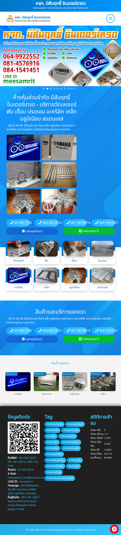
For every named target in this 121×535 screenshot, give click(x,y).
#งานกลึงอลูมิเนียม (55, 460)
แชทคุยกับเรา (32, 231)
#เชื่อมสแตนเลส (70, 430)
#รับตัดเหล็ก (52, 448)
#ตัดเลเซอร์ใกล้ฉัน (55, 466)
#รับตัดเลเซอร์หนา (71, 442)
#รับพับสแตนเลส (54, 424)
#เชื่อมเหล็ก (52, 442)
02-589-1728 (20, 222)
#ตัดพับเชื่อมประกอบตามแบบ (60, 478)
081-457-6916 (76, 222)
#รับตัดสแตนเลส (70, 448)
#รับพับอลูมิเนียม (74, 424)
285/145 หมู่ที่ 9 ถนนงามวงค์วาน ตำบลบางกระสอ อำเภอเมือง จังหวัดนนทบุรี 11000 (23, 503)
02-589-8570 (26, 470)
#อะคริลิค (51, 436)
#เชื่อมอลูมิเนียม (67, 436)
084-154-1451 (105, 222)
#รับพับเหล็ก (52, 430)
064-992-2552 (48, 222)
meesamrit (89, 231)
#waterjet (73, 466)
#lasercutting (53, 472)
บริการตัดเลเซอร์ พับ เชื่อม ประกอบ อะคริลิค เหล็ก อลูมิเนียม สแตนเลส (23, 490)
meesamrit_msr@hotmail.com (27, 478)
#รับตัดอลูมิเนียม (54, 454)
